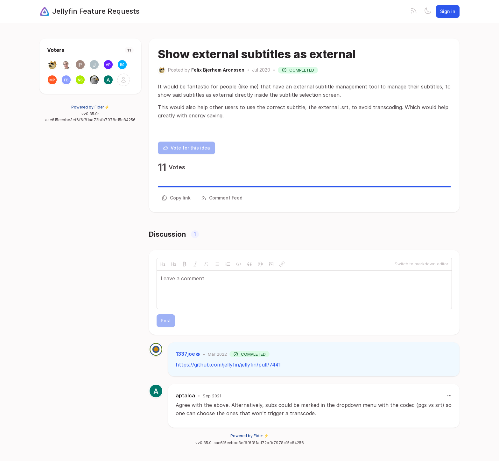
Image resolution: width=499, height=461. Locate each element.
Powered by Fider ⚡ (90, 107)
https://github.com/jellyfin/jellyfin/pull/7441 (228, 364)
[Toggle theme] (427, 11)
